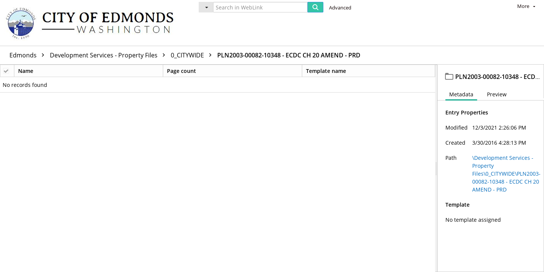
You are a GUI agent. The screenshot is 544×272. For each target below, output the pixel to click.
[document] (490, 168)
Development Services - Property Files (109, 55)
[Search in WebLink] (260, 7)
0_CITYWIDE (193, 55)
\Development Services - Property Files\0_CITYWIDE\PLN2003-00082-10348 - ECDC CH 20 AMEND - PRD (506, 173)
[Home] (93, 23)
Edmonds (28, 55)
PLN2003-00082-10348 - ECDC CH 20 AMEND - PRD (288, 55)
